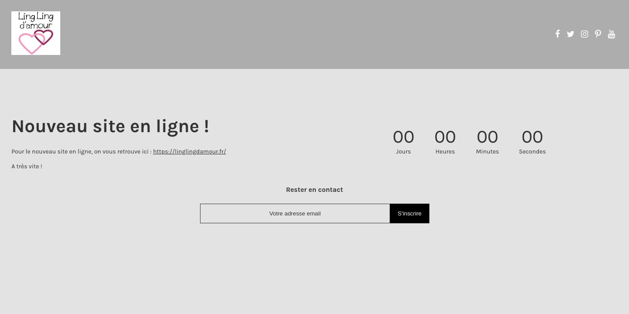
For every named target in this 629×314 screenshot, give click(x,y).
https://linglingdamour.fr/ (189, 151)
